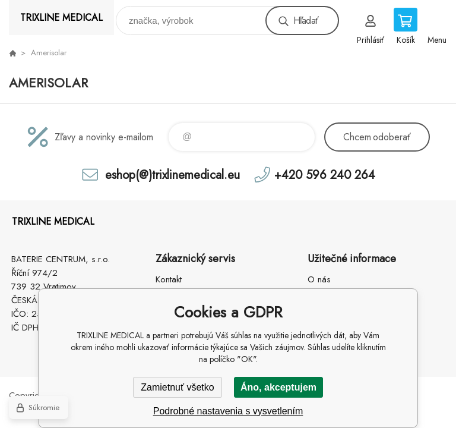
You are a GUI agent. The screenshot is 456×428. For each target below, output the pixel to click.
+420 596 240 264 (324, 174)
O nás (319, 279)
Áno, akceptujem (278, 387)
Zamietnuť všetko (177, 387)
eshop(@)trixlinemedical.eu (172, 174)
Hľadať (305, 20)
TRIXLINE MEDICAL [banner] (61, 17)
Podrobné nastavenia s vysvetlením (228, 411)
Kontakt (169, 279)
